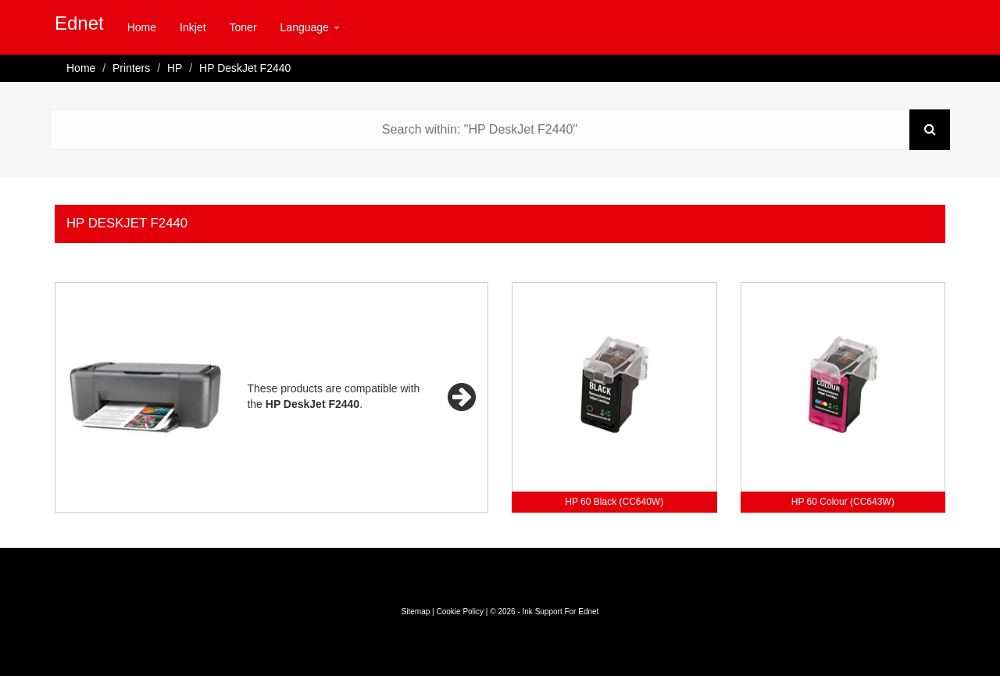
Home (141, 27)
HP (174, 68)
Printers (131, 68)
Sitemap (416, 611)
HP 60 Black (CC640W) (614, 501)
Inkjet (192, 27)
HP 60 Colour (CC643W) (843, 501)
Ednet (79, 23)
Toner (243, 27)
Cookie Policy (460, 611)
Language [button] (310, 27)
